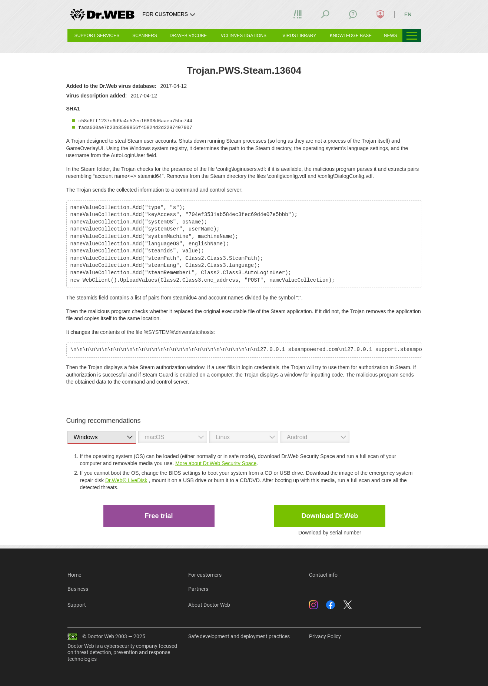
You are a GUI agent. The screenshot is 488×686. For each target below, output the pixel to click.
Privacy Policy (325, 636)
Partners (198, 588)
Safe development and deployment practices (239, 636)
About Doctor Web (209, 604)
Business (77, 588)
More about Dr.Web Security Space (215, 463)
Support (76, 604)
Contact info (323, 574)
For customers (205, 574)
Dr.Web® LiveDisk (126, 480)
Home (74, 574)
